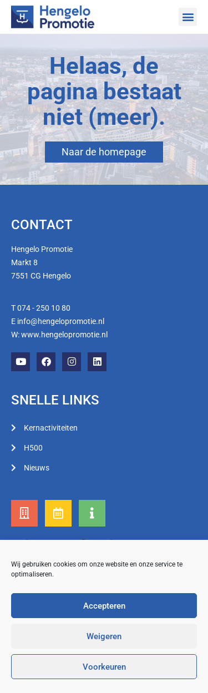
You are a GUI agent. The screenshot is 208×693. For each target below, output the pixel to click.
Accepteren (104, 606)
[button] (188, 17)
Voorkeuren (104, 667)
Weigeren (104, 636)
